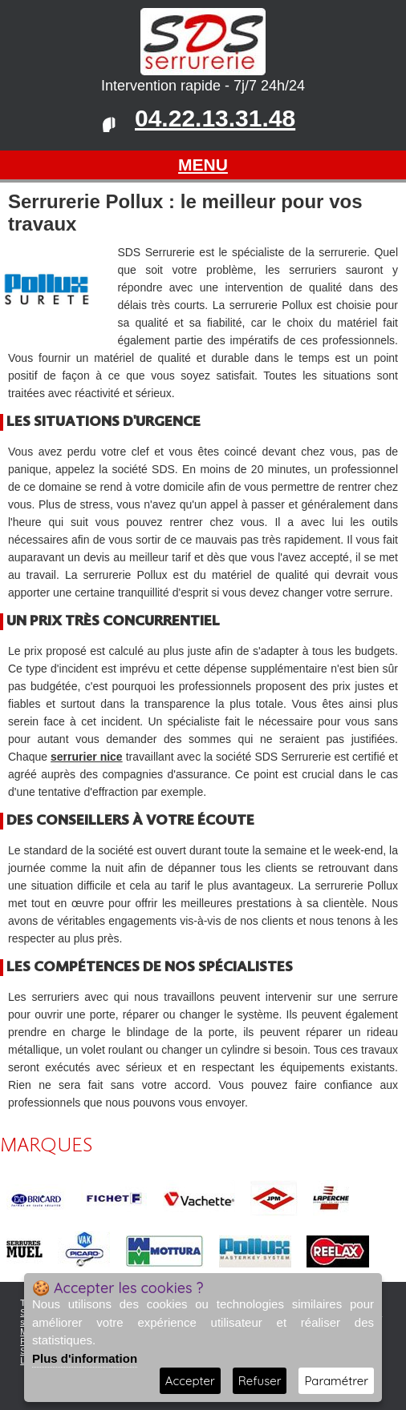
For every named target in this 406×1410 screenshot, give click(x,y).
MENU (203, 164)
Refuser (260, 1380)
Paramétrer (336, 1380)
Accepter (190, 1380)
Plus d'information (84, 1358)
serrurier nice (87, 756)
